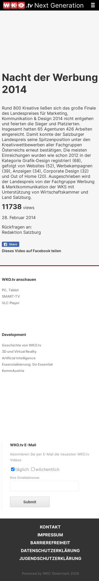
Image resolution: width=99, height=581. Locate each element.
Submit (29, 502)
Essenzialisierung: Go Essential (27, 364)
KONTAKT (50, 527)
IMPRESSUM (50, 534)
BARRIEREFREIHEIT (50, 542)
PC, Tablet (10, 290)
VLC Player (11, 303)
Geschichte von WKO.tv (21, 345)
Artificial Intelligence (19, 358)
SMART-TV (11, 296)
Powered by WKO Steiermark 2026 (50, 573)
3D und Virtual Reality (19, 352)
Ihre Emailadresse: (25, 478)
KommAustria (13, 371)
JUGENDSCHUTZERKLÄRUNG (50, 558)
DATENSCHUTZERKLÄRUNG (50, 550)
